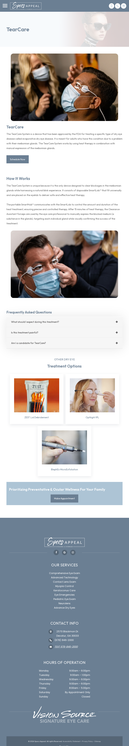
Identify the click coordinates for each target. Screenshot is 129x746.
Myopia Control (64, 586)
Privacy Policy (87, 741)
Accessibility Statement (71, 741)
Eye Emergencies (64, 595)
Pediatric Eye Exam (64, 599)
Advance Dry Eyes (64, 608)
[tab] (64, 322)
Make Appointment (64, 498)
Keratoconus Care (64, 590)
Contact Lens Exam (64, 582)
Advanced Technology (64, 577)
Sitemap (98, 741)
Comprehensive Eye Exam (64, 573)
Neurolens (64, 603)
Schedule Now (17, 159)
